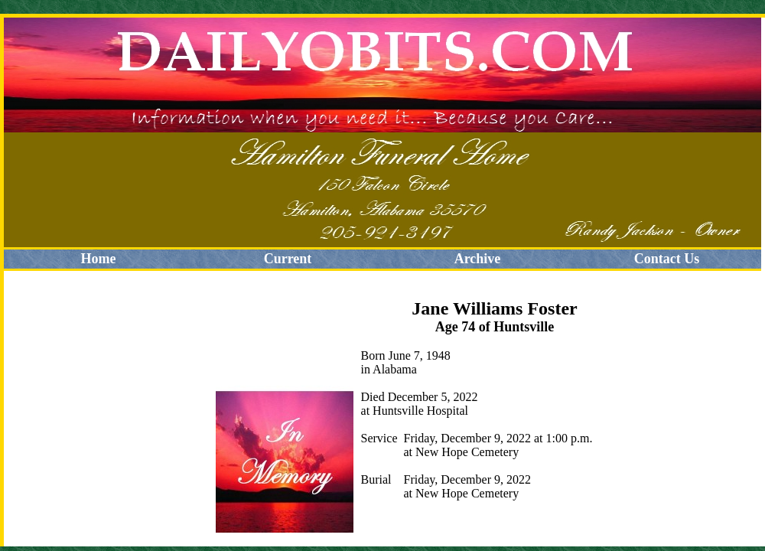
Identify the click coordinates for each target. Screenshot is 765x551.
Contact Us (667, 258)
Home (98, 258)
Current (288, 258)
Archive (477, 258)
